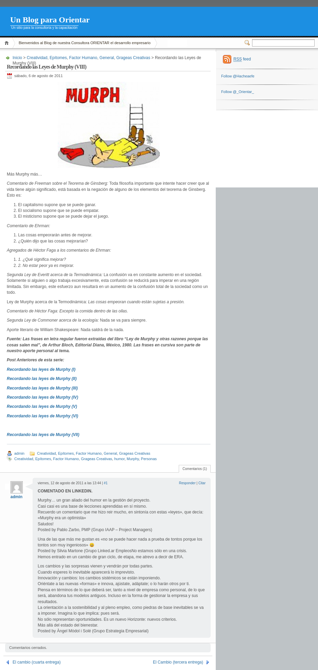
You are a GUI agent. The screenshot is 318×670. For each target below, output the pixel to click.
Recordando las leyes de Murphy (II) (41, 378)
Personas (149, 459)
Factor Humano (83, 57)
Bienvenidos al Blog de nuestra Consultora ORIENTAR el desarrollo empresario (85, 43)
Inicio (7, 43)
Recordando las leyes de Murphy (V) (42, 406)
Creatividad (37, 57)
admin (19, 453)
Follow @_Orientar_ (237, 92)
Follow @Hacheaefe (237, 76)
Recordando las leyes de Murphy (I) (41, 369)
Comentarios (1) (194, 469)
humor (119, 459)
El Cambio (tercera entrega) (178, 662)
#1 (105, 483)
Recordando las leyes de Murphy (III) (42, 388)
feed (242, 59)
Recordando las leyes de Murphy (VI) (42, 416)
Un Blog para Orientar (50, 19)
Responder (187, 483)
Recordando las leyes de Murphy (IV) (42, 397)
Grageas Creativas (133, 57)
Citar (202, 483)
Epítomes (58, 57)
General (107, 57)
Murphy (133, 459)
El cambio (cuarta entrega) (36, 662)
